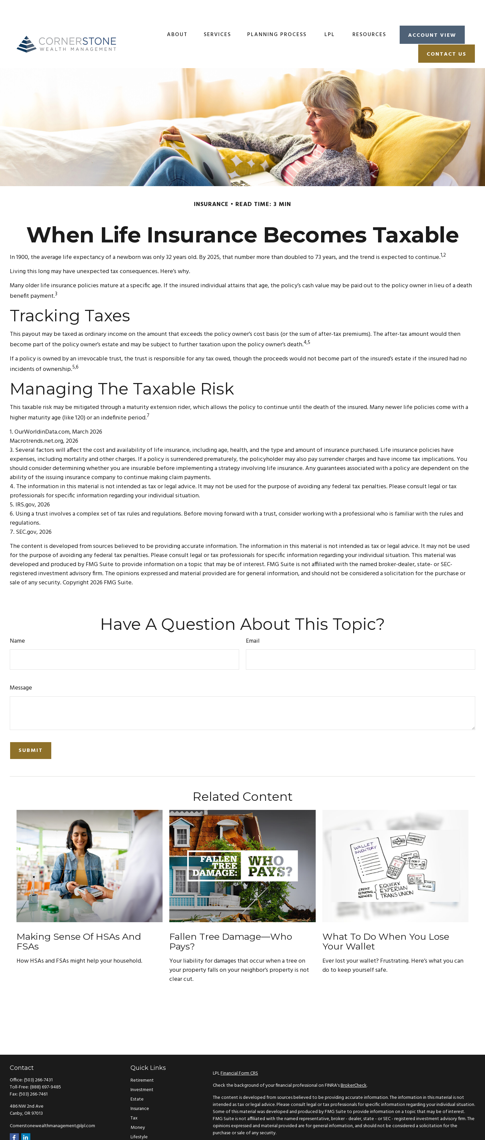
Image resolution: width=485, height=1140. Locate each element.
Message (21, 668)
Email (253, 621)
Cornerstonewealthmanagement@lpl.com (52, 1106)
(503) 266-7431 (38, 1060)
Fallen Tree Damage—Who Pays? (230, 921)
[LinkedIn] (25, 1117)
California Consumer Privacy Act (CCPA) (417, 1125)
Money (138, 1108)
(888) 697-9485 (45, 1067)
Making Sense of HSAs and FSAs (79, 921)
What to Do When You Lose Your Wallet (385, 921)
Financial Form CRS (239, 1053)
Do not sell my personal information (374, 1132)
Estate (137, 1079)
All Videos (141, 1136)
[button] (177, 14)
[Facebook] (14, 1117)
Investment (142, 1070)
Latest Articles (145, 1127)
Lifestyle (139, 1117)
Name (17, 621)
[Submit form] (31, 730)
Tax (134, 1098)
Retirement (142, 1060)
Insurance (140, 1089)
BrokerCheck (354, 1066)
